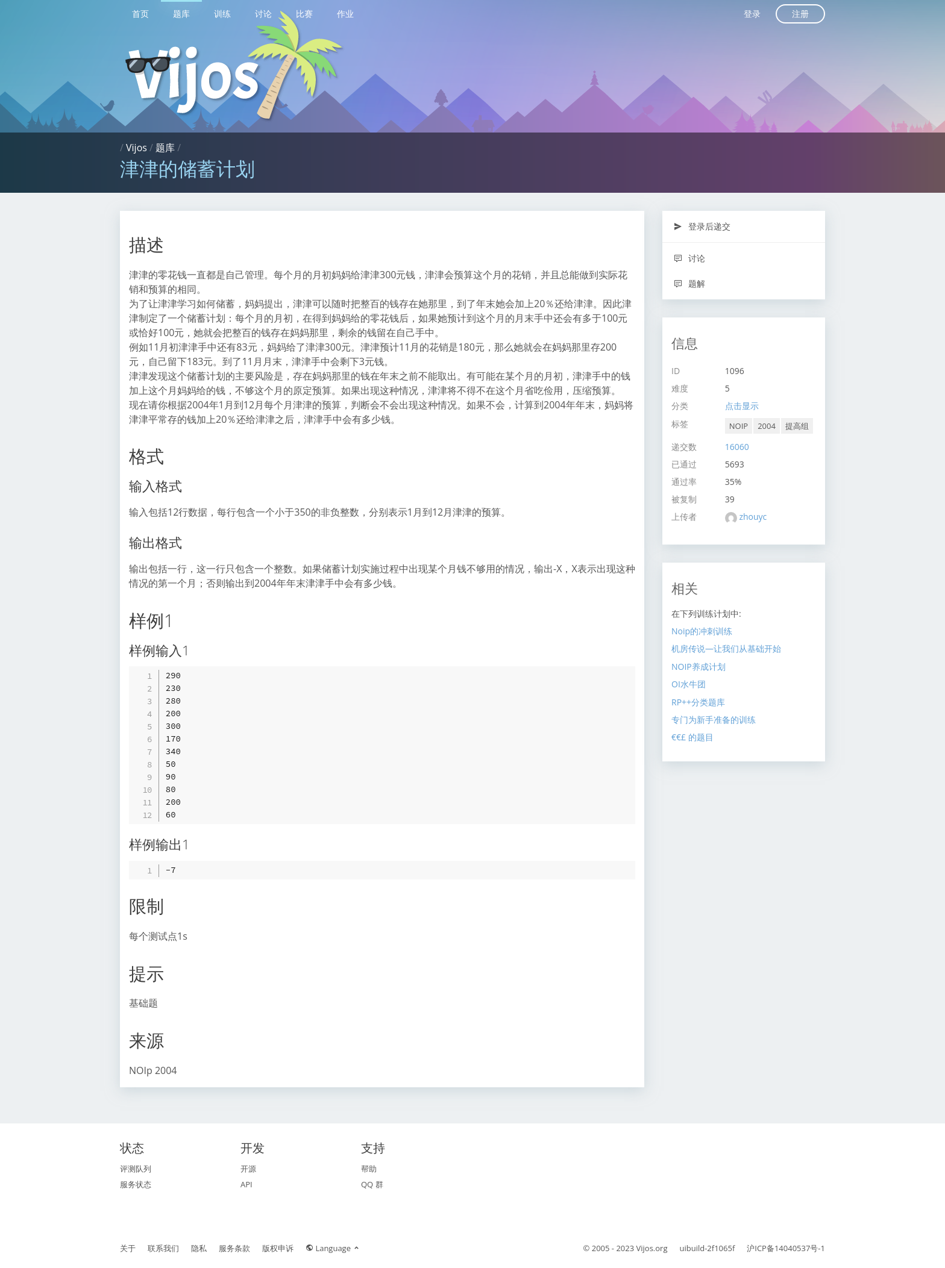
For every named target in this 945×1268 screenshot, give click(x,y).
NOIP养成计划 (698, 666)
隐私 (199, 1248)
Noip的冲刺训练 (701, 631)
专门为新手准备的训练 (713, 719)
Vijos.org (652, 1248)
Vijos (136, 147)
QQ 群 (372, 1184)
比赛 (304, 13)
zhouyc (753, 516)
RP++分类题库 (698, 702)
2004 (767, 425)
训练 (222, 13)
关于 (128, 1248)
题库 (181, 13)
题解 (689, 283)
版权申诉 (278, 1248)
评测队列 (135, 1168)
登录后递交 (701, 226)
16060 (737, 446)
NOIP (738, 425)
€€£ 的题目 (692, 737)
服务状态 (135, 1184)
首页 (140, 13)
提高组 (797, 425)
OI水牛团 (688, 684)
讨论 (263, 13)
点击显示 (742, 405)
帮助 (369, 1168)
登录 (752, 13)
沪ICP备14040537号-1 (786, 1248)
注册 (800, 13)
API (246, 1184)
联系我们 (163, 1248)
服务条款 (234, 1248)
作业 (345, 13)
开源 (248, 1168)
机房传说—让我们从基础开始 (726, 648)
